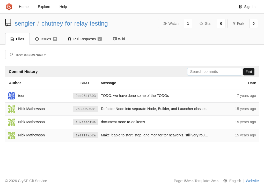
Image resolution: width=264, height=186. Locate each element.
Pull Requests (85, 39)
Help (63, 7)
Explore (44, 7)
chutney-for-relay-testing (74, 23)
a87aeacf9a (86, 122)
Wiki (119, 39)
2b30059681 (86, 109)
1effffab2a (86, 135)
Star (205, 23)
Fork (238, 23)
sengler (25, 23)
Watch (171, 23)
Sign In (247, 7)
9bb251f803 (86, 96)
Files (17, 39)
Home (23, 7)
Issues (46, 39)
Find (249, 72)
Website (252, 181)
